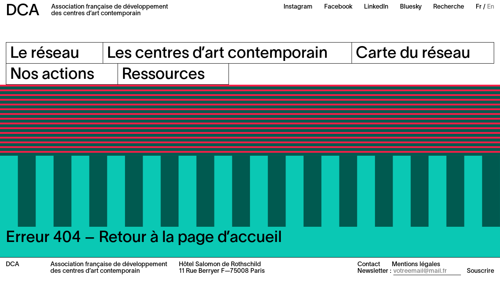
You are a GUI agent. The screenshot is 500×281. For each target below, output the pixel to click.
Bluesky (410, 7)
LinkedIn (376, 7)
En (490, 7)
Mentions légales (416, 264)
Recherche (448, 7)
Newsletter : (374, 271)
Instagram (298, 7)
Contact (368, 264)
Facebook (338, 7)
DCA (22, 11)
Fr (479, 7)
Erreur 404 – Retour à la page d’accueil (144, 238)
